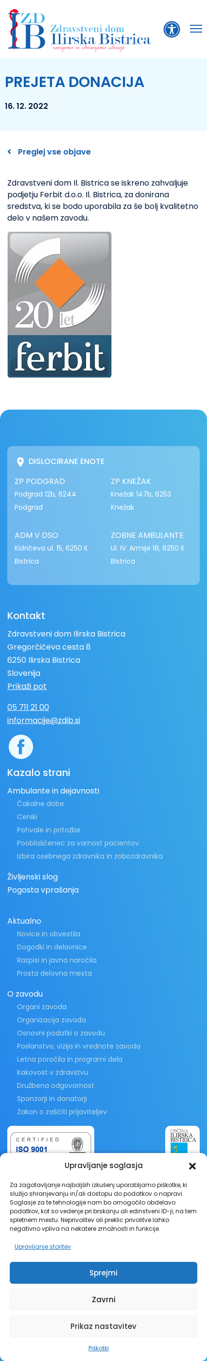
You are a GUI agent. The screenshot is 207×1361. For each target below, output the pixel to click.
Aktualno (24, 921)
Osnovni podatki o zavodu (61, 1033)
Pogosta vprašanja (43, 890)
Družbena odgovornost (55, 1085)
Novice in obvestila (48, 934)
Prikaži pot (27, 686)
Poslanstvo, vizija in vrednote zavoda (78, 1046)
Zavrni (104, 1299)
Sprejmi (103, 1273)
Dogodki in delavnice (52, 947)
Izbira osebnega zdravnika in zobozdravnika (90, 856)
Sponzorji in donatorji (52, 1098)
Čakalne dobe (40, 804)
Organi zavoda (42, 1007)
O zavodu (25, 993)
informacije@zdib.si (43, 720)
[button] (192, 1166)
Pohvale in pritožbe (49, 830)
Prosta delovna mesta (54, 973)
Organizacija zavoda (51, 1020)
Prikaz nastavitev (103, 1326)
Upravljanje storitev (43, 1246)
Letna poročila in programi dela (69, 1059)
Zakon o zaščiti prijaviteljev (62, 1112)
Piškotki (98, 1348)
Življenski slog (32, 876)
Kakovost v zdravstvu (52, 1072)
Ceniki (27, 817)
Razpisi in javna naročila (57, 960)
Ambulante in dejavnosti (53, 790)
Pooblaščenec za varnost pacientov (78, 843)
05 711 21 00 (28, 707)
